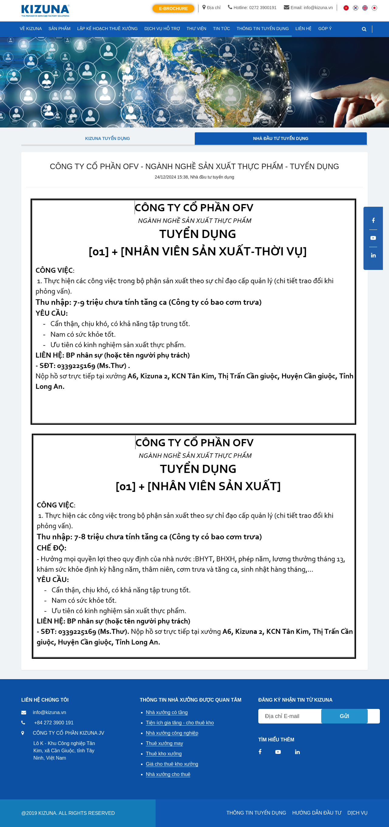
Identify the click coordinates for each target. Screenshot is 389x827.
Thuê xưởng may (164, 743)
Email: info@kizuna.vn (308, 7)
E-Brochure (173, 8)
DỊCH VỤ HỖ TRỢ (162, 28)
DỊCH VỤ (357, 812)
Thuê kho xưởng (164, 753)
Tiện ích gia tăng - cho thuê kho (180, 722)
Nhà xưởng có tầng (167, 712)
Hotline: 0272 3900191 (252, 7)
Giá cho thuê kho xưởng (172, 764)
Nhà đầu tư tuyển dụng (280, 138)
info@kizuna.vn (49, 712)
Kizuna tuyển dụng (107, 138)
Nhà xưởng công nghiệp (172, 733)
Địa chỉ (211, 7)
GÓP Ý (325, 28)
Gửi (344, 716)
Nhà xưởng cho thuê (168, 774)
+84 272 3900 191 (53, 722)
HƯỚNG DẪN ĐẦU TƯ (317, 812)
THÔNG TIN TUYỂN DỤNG (256, 812)
